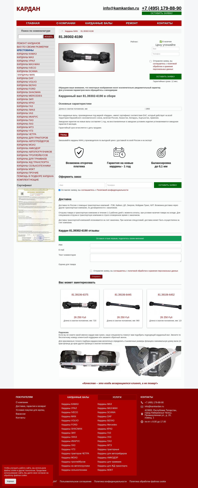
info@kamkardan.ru (121, 8)
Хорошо (10, 481)
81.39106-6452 (166, 294)
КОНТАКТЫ (165, 23)
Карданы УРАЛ (26, 61)
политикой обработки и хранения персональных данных (165, 66)
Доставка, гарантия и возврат (31, 406)
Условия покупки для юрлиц (30, 410)
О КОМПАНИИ (65, 23)
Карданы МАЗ (25, 57)
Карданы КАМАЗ (27, 54)
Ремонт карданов (28, 43)
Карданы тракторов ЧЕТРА (75, 453)
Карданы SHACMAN (28, 92)
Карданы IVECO (26, 68)
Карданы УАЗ (25, 113)
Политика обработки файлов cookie (147, 481)
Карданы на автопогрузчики (76, 466)
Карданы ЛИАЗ (26, 110)
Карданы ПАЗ (25, 120)
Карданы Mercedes (107, 425)
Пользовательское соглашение (75, 481)
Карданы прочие (27, 172)
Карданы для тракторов (32, 138)
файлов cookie (20, 475)
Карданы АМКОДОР (28, 148)
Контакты (20, 418)
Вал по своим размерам (32, 47)
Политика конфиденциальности (110, 481)
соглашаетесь (159, 64)
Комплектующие (28, 179)
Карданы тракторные (108, 449)
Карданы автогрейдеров (33, 141)
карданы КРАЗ (105, 429)
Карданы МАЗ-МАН (28, 64)
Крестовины (25, 50)
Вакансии (21, 414)
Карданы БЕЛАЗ (26, 85)
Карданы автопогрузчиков (34, 152)
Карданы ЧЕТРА (26, 134)
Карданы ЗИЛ (25, 99)
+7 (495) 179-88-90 (162, 8)
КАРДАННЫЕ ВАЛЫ (98, 23)
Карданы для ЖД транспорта (112, 466)
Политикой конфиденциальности (112, 190)
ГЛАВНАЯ (32, 23)
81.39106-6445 (123, 294)
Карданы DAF (25, 78)
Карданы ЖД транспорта (33, 162)
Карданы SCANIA (27, 71)
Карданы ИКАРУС (27, 117)
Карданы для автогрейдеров (112, 453)
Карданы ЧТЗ (25, 131)
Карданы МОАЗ (26, 145)
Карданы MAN (26, 75)
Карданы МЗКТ (26, 169)
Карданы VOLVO (27, 82)
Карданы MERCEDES (29, 96)
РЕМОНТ (132, 23)
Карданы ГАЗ (25, 106)
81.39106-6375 (80, 294)
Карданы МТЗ (25, 127)
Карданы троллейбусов (32, 155)
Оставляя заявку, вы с (94, 190)
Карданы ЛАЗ (25, 124)
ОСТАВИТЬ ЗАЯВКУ (165, 76)
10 (102, 264)
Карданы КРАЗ (26, 103)
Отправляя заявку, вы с (165, 65)
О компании (22, 402)
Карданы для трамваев (32, 158)
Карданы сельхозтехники (34, 165)
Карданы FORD (26, 89)
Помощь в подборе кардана (35, 176)
